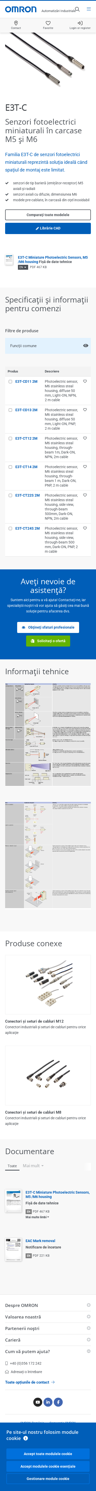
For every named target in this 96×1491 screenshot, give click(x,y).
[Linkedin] (48, 1402)
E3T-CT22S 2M (27, 495)
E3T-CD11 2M (26, 381)
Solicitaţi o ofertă (48, 641)
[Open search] (77, 9)
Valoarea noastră (23, 1317)
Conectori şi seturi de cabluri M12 (34, 1021)
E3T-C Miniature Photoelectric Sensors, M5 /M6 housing (53, 259)
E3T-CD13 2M (26, 410)
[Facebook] (58, 1402)
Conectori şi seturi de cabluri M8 (33, 1112)
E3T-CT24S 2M (27, 528)
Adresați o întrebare (23, 1372)
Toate (12, 1165)
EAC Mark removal (40, 1241)
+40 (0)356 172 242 (23, 1363)
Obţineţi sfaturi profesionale (48, 627)
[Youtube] (37, 1402)
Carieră (12, 1340)
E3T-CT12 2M (26, 438)
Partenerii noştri (22, 1328)
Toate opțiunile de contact (30, 1382)
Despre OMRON (21, 1305)
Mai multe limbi (36, 1217)
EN (21, 267)
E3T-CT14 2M (26, 467)
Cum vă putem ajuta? (27, 1351)
